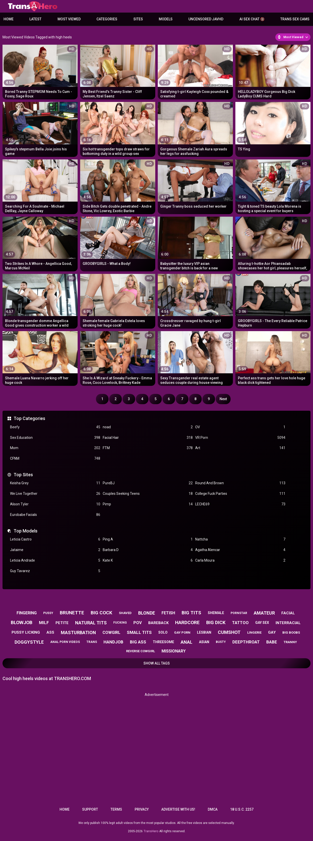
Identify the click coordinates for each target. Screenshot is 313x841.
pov (137, 622)
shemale (216, 613)
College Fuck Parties (240, 494)
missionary (174, 651)
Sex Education (55, 438)
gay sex (262, 623)
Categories (106, 19)
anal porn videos (65, 642)
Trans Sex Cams (294, 19)
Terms (116, 809)
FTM (148, 448)
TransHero (151, 831)
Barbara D (148, 550)
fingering (27, 613)
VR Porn (240, 438)
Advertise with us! (178, 809)
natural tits (91, 622)
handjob (113, 641)
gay (272, 632)
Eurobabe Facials (55, 515)
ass (50, 632)
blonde (146, 613)
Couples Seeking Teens (148, 494)
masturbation (78, 632)
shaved (125, 613)
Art (240, 448)
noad (148, 427)
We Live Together (55, 494)
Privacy (142, 809)
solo (163, 632)
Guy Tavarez (55, 571)
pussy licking (26, 632)
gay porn (182, 632)
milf (44, 622)
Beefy (55, 427)
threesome (163, 642)
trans (91, 642)
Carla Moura (240, 560)
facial (288, 613)
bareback (158, 623)
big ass (138, 641)
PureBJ (148, 483)
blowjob (21, 622)
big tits (191, 613)
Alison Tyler (55, 504)
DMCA (213, 809)
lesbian (204, 632)
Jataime (55, 550)
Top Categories (29, 418)
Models (166, 19)
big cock (101, 613)
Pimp (148, 504)
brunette (72, 613)
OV (240, 427)
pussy (48, 613)
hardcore (187, 622)
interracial (288, 623)
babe (271, 641)
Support (90, 809)
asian (204, 642)
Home (9, 19)
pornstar (239, 613)
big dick (216, 622)
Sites (138, 19)
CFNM (55, 458)
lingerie (254, 632)
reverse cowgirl (140, 651)
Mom (55, 448)
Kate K (148, 560)
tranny (290, 642)
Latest (35, 19)
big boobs (291, 632)
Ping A (148, 539)
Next (223, 399)
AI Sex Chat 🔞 (252, 19)
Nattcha (240, 539)
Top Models (25, 530)
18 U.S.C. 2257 (241, 809)
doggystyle (29, 642)
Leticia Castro (55, 539)
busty (221, 642)
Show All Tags (156, 663)
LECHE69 (240, 504)
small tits (139, 632)
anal (186, 642)
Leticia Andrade (55, 560)
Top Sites (23, 474)
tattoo (240, 622)
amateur (264, 613)
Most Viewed (69, 19)
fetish (168, 613)
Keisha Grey (55, 483)
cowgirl (111, 632)
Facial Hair (148, 438)
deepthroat (246, 641)
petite (62, 623)
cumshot (229, 632)
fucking (120, 622)
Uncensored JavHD (205, 19)
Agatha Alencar (240, 550)
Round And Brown (240, 483)
